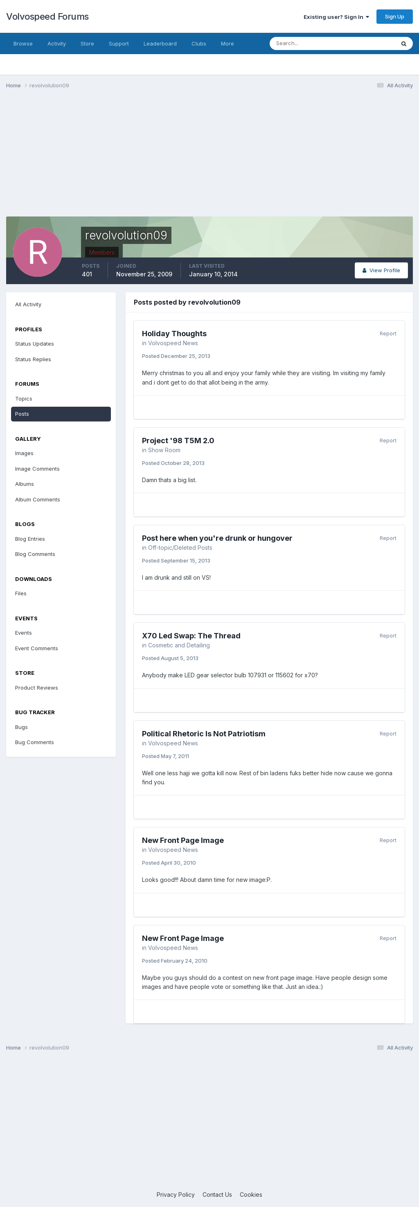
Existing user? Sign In (336, 17)
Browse (23, 43)
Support (119, 43)
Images (24, 453)
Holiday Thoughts (174, 333)
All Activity (28, 304)
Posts (22, 413)
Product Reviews (36, 687)
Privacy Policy (176, 1194)
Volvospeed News (173, 342)
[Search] (306, 43)
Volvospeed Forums (47, 16)
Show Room (164, 449)
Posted (176, 356)
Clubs (198, 43)
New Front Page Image (183, 840)
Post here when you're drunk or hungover (217, 538)
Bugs (21, 727)
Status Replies (33, 359)
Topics (23, 398)
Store (87, 43)
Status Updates (34, 343)
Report (388, 333)
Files (21, 593)
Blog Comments (35, 554)
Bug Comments (34, 742)
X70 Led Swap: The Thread (191, 635)
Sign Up (394, 16)
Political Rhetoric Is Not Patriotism (204, 733)
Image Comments (37, 468)
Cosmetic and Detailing (179, 645)
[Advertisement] (209, 159)
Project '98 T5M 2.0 (178, 440)
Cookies (251, 1194)
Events (23, 632)
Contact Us (217, 1194)
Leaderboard (160, 43)
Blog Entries (30, 538)
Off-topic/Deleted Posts (180, 547)
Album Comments (37, 499)
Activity (56, 43)
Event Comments (36, 648)
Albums (24, 484)
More (227, 43)
